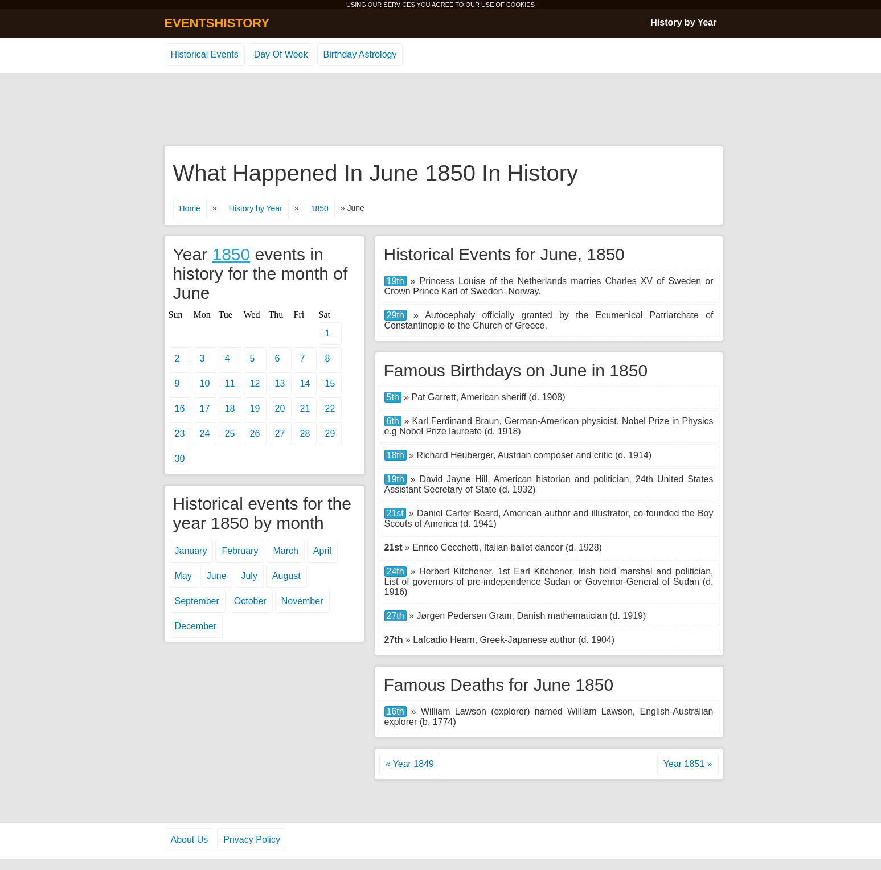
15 (330, 383)
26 (255, 433)
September (197, 601)
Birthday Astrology (360, 54)
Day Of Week (281, 54)
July (249, 576)
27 (280, 433)
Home (189, 208)
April (322, 551)
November (302, 601)
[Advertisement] (440, 110)
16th (395, 711)
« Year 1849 (410, 764)
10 (205, 383)
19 (255, 408)
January (191, 551)
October (250, 601)
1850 (320, 208)
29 (330, 433)
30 (180, 458)
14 (305, 383)
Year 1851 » (687, 764)
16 (180, 408)
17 (205, 408)
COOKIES (520, 4)
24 (205, 433)
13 (280, 383)
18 (230, 408)
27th (395, 616)
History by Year (683, 22)
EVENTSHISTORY (217, 23)
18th (395, 455)
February (240, 551)
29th (395, 315)
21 (305, 408)
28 (305, 433)
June (217, 576)
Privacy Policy (251, 839)
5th (393, 397)
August (286, 576)
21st (395, 513)
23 (180, 433)
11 (230, 383)
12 (255, 383)
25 (230, 433)
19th (395, 281)
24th (395, 571)
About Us (189, 839)
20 (280, 408)
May (183, 576)
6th (393, 421)
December (196, 626)
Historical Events (205, 54)
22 (330, 408)
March (285, 551)
